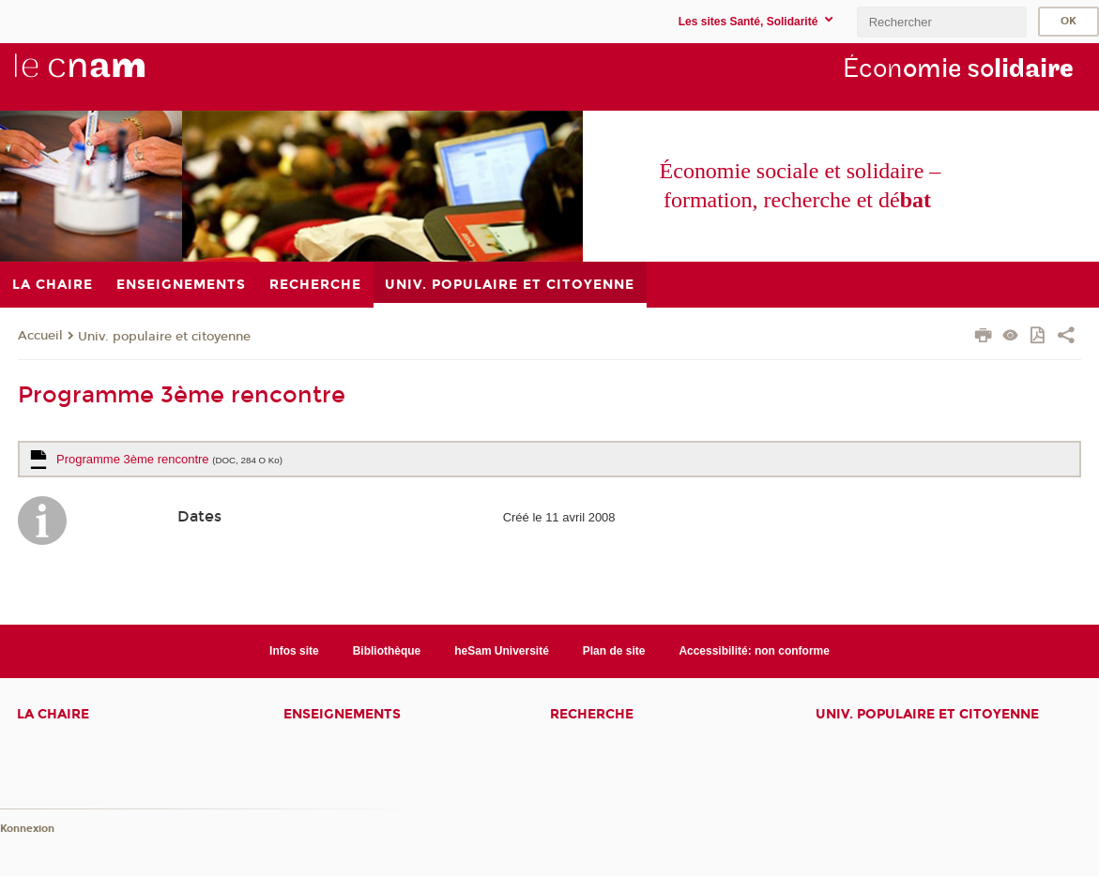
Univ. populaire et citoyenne (164, 336)
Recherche (591, 714)
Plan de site (614, 650)
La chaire (53, 714)
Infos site (294, 650)
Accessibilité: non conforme (754, 650)
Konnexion (27, 829)
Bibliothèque (387, 650)
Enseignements (342, 714)
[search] (941, 22)
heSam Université (501, 650)
